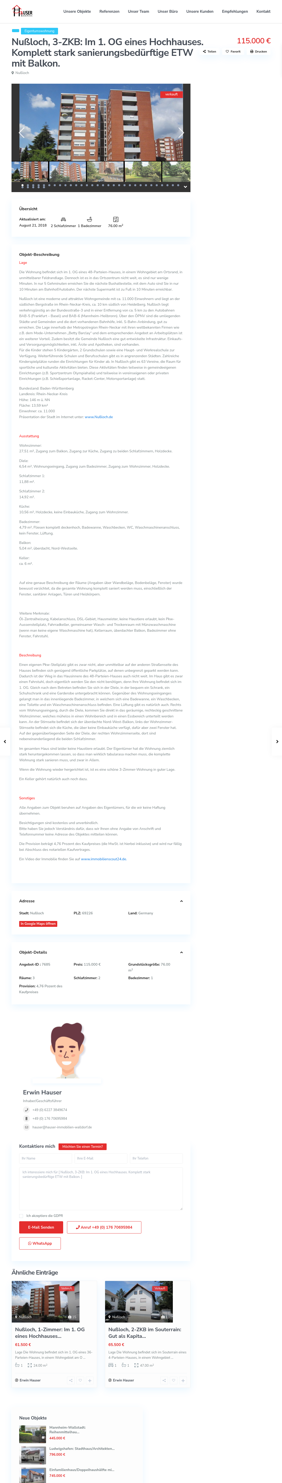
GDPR (58, 1165)
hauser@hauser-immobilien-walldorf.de (130, 1058)
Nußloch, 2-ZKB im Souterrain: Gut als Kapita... (144, 1282)
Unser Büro (168, 11)
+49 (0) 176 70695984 (118, 1050)
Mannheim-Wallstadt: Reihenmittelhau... (249, 109)
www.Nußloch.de (98, 417)
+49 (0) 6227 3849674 (118, 1041)
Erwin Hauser (110, 1023)
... (84, 1306)
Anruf (104, 1176)
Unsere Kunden (199, 11)
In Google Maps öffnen (38, 923)
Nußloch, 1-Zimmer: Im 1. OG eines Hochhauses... (50, 1282)
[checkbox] (21, 1165)
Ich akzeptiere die (45, 1165)
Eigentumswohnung (39, 31)
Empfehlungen (235, 11)
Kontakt (263, 11)
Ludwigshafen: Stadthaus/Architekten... (254, 129)
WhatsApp (40, 1192)
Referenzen (109, 11)
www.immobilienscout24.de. (104, 859)
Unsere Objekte (77, 11)
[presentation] (21, 133)
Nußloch (22, 72)
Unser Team (138, 11)
